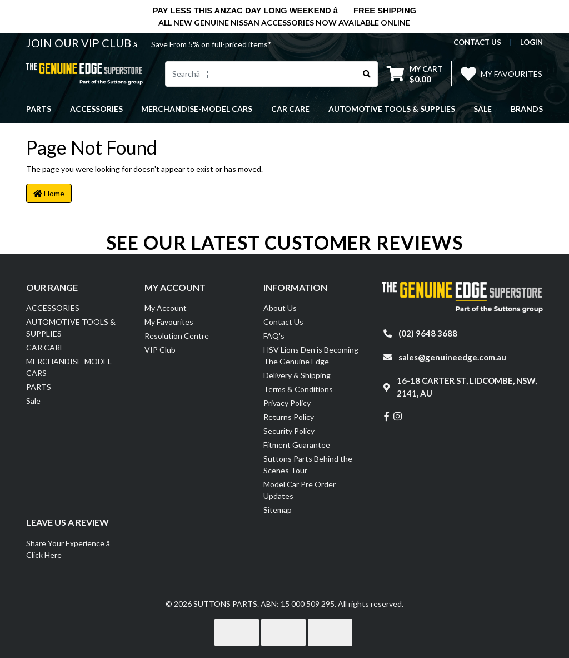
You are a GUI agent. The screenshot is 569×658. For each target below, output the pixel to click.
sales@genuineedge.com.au (452, 357)
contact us (477, 42)
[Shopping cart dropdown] (414, 73)
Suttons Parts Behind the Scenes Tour (307, 464)
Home (48, 193)
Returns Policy (288, 417)
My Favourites (168, 321)
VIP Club (160, 349)
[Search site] (367, 74)
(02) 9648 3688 (427, 333)
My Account (165, 308)
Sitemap (277, 509)
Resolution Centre (176, 335)
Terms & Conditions (298, 389)
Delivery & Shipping (297, 375)
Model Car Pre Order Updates (299, 490)
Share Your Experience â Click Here (74, 549)
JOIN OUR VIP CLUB (79, 43)
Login (531, 42)
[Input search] (261, 74)
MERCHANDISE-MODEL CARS (69, 367)
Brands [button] (527, 108)
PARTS (38, 387)
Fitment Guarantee (296, 444)
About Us (280, 308)
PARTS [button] (38, 108)
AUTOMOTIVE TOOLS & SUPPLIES (71, 327)
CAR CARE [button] (290, 108)
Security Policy (289, 431)
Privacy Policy (287, 403)
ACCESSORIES (52, 308)
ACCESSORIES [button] (96, 108)
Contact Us (283, 321)
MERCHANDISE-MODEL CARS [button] (196, 108)
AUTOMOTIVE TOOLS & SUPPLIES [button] (391, 108)
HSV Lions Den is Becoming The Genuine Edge (310, 355)
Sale (482, 108)
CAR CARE (45, 347)
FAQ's (273, 335)
